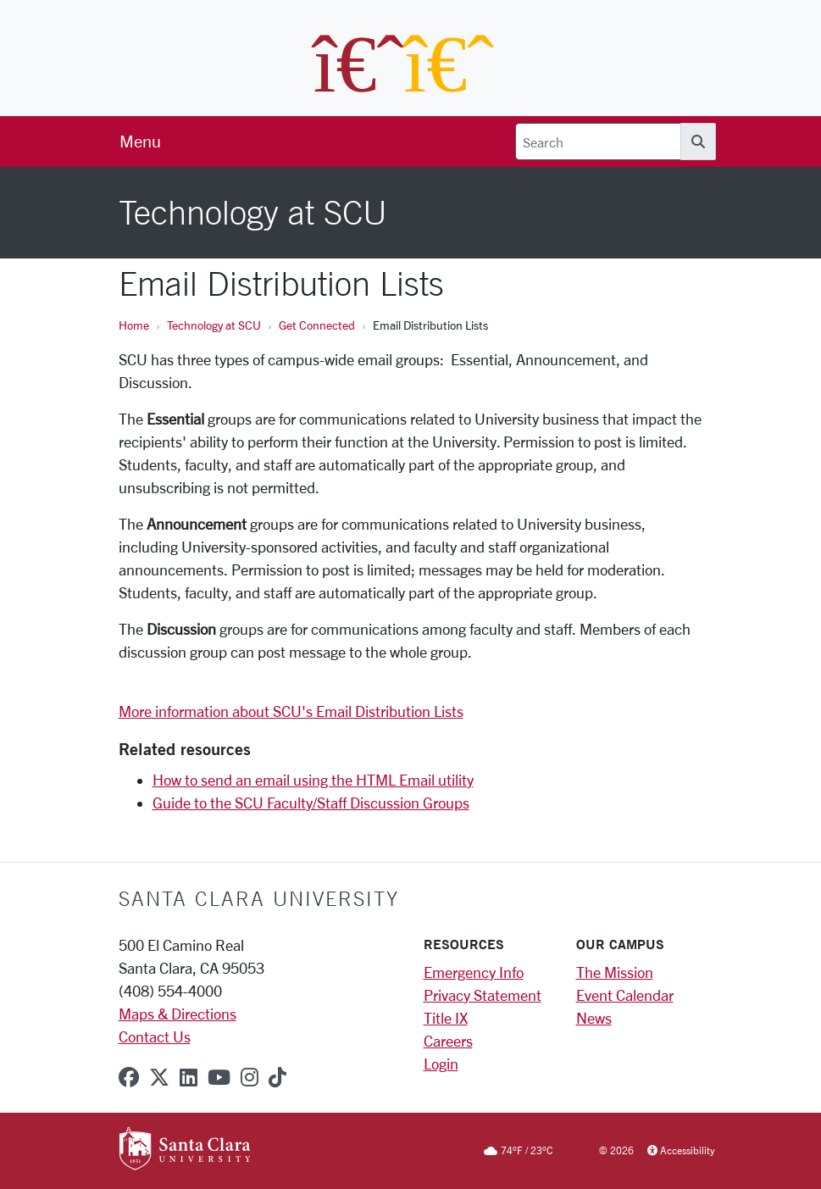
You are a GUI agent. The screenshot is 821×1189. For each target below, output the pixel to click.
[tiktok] (277, 1077)
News (594, 1017)
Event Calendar (625, 994)
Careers (448, 1040)
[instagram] (249, 1077)
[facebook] (129, 1077)
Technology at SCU (214, 325)
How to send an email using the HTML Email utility (313, 779)
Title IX (446, 1017)
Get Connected (317, 325)
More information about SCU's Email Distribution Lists (291, 711)
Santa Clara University (259, 898)
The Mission (614, 972)
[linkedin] (188, 1077)
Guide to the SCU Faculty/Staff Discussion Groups (311, 802)
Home (134, 325)
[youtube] (219, 1077)
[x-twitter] (159, 1077)
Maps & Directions (177, 1013)
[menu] (140, 141)
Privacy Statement (482, 994)
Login (441, 1063)
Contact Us (155, 1036)
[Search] (598, 141)
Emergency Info (474, 972)
